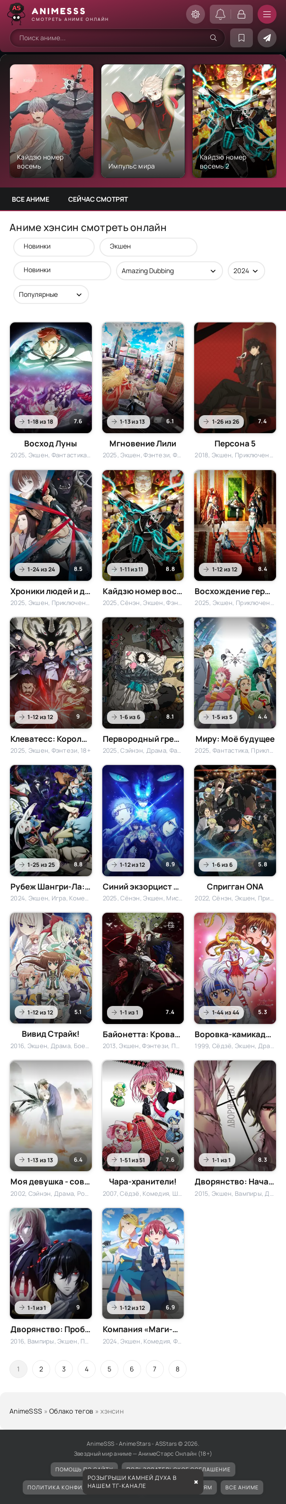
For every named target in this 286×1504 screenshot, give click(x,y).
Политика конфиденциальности (81, 1487)
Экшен (143, 246)
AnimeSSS (25, 1410)
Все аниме (30, 199)
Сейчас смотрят (98, 199)
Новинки (49, 246)
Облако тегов (71, 1410)
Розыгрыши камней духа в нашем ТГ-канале (132, 1482)
